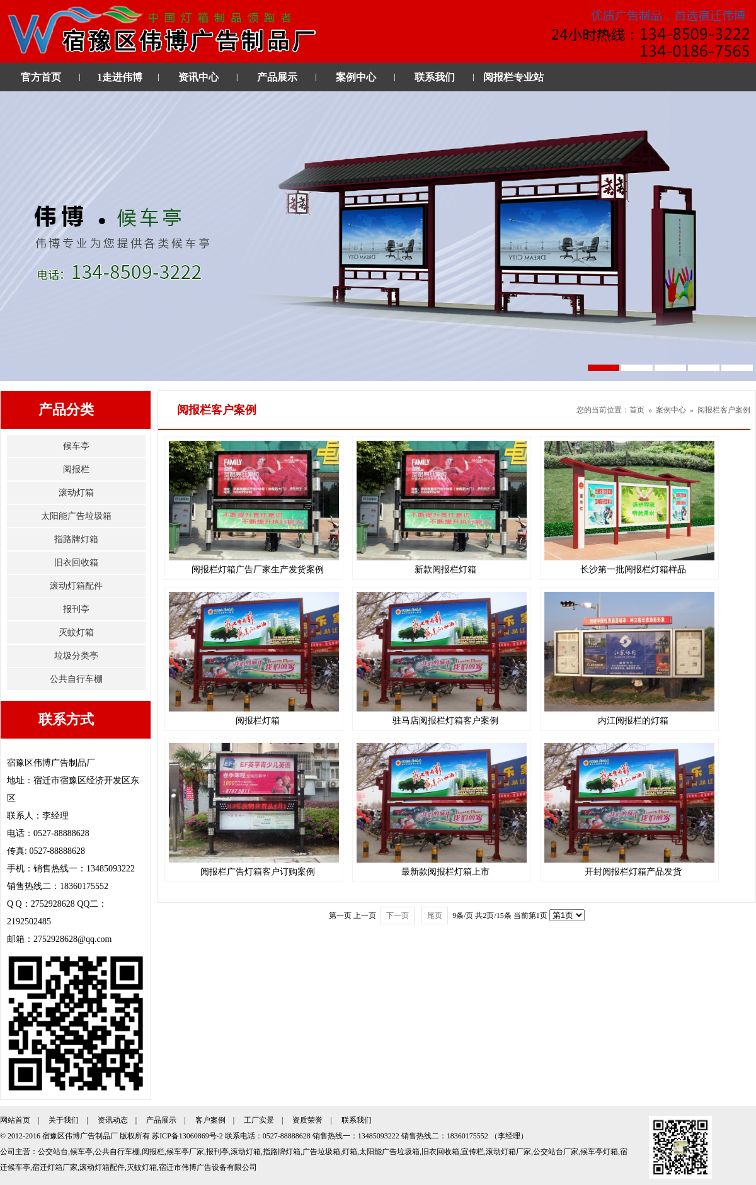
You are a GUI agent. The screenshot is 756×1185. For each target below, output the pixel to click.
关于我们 (64, 1120)
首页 (636, 409)
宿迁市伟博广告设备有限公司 (208, 1167)
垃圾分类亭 (76, 656)
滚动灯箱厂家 (508, 1151)
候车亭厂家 (185, 1151)
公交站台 (53, 1151)
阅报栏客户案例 (723, 409)
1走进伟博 (119, 77)
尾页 (434, 915)
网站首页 (15, 1120)
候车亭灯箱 (599, 1151)
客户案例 (210, 1120)
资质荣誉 (307, 1120)
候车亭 (76, 446)
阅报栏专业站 (513, 77)
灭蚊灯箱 (76, 632)
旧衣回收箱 (76, 562)
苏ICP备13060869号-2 (187, 1135)
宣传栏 (472, 1151)
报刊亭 (76, 609)
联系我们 (435, 77)
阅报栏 (76, 469)
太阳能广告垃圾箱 (76, 516)
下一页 (397, 915)
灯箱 (349, 1151)
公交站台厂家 (555, 1151)
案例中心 (356, 77)
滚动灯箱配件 (76, 586)
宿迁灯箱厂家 (54, 1167)
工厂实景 (259, 1120)
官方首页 (41, 77)
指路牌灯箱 (76, 539)
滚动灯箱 (76, 492)
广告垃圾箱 (321, 1151)
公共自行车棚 (76, 679)
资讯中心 (198, 77)
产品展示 (277, 77)
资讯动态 (113, 1120)
